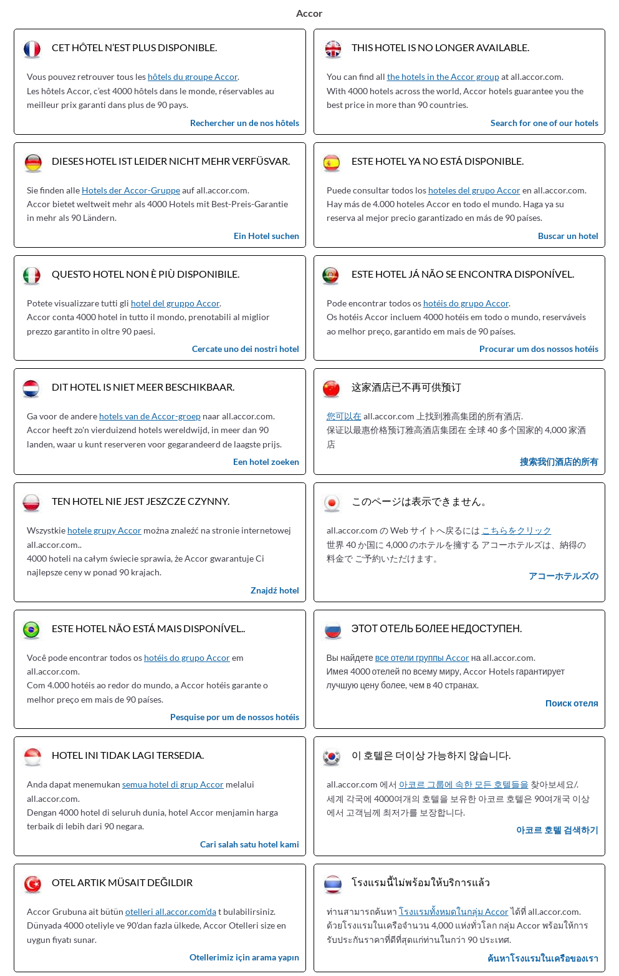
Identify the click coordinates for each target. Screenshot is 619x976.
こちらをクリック (517, 530)
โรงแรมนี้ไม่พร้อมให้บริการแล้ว (421, 882)
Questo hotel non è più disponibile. (145, 274)
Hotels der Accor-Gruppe (131, 190)
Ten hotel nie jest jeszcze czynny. (140, 501)
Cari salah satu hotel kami (249, 844)
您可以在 (344, 416)
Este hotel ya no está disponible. (438, 161)
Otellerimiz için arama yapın (244, 957)
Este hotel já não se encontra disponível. (463, 274)
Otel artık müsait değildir (122, 882)
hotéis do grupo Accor (466, 303)
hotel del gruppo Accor (175, 303)
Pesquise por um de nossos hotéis (234, 716)
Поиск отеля (571, 703)
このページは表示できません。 (421, 501)
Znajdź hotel (275, 590)
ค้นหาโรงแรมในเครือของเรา (542, 958)
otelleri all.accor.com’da (170, 911)
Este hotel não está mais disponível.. (148, 628)
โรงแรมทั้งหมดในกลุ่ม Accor (454, 911)
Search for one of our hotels (544, 122)
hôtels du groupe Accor (193, 76)
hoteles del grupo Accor (474, 190)
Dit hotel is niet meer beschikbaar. (143, 387)
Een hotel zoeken (266, 461)
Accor (309, 13)
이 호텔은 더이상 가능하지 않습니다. (431, 755)
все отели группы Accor (422, 657)
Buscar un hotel (568, 235)
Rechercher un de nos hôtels (244, 122)
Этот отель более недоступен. (437, 628)
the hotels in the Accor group (443, 76)
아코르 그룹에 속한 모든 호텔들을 (464, 784)
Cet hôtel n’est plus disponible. (134, 47)
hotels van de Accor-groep (150, 416)
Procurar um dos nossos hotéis (538, 348)
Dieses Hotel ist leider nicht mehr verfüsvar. (171, 161)
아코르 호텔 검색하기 (557, 829)
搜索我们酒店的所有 (559, 461)
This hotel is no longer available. (440, 47)
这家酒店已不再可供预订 (406, 387)
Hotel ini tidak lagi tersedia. (128, 755)
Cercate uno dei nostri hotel (245, 348)
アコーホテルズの (563, 575)
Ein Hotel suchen (266, 235)
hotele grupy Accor (104, 530)
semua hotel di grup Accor (173, 784)
